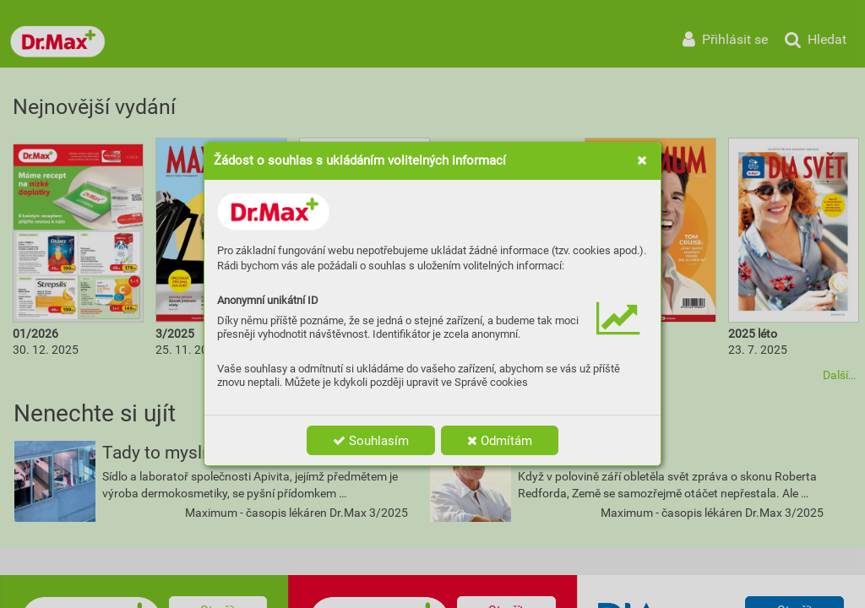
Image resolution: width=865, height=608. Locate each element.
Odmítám (499, 440)
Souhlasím (371, 440)
